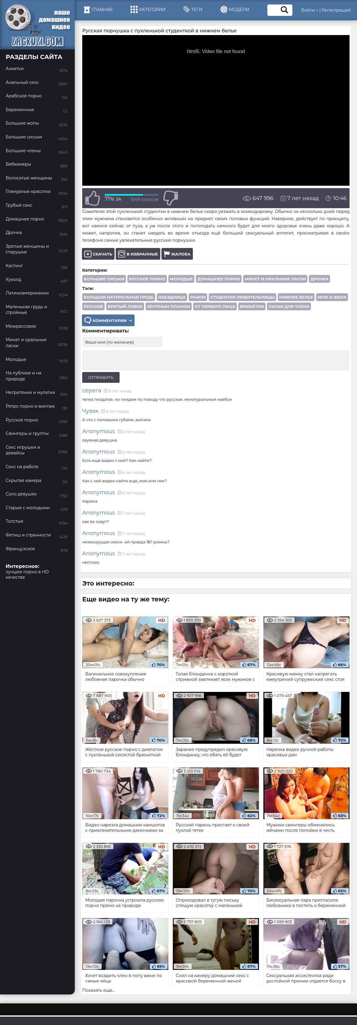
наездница (172, 297)
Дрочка (319, 278)
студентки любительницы (242, 297)
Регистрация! (336, 10)
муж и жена (332, 297)
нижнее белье (296, 297)
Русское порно (147, 278)
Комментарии (108, 320)
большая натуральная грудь (119, 297)
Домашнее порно (218, 278)
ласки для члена (288, 306)
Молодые (181, 278)
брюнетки (252, 306)
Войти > (309, 10)
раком (198, 297)
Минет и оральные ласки (275, 278)
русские (93, 306)
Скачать (98, 253)
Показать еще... (98, 990)
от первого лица (215, 306)
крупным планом (168, 306)
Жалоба (177, 253)
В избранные (138, 253)
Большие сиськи (104, 278)
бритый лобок (125, 306)
